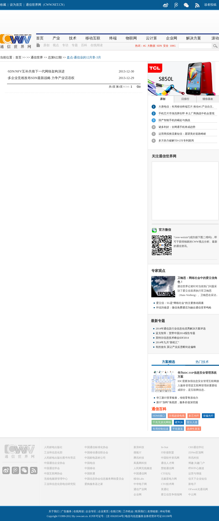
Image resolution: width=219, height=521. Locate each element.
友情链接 (152, 511)
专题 (75, 45)
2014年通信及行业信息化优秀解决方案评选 (181, 328)
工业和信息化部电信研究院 (60, 484)
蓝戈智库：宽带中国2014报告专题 (175, 333)
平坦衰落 (177, 428)
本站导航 (165, 511)
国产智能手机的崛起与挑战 (174, 120)
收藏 (3, 4)
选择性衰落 (193, 428)
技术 (72, 38)
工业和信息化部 (53, 452)
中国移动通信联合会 (96, 452)
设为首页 (16, 4)
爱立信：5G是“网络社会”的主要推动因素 (180, 303)
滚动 (215, 38)
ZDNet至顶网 (195, 452)
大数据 (151, 45)
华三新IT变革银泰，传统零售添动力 (177, 397)
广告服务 (66, 511)
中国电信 (90, 463)
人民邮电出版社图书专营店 (60, 457)
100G (173, 45)
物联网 (131, 38)
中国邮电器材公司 (95, 457)
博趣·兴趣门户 (196, 463)
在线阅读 (96, 45)
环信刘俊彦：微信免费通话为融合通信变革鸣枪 (183, 307)
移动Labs (139, 478)
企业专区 (91, 511)
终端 (113, 38)
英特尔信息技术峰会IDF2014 (172, 337)
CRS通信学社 (196, 447)
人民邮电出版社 (53, 447)
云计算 (151, 38)
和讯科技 (193, 457)
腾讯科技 (139, 457)
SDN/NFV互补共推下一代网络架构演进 (36, 71)
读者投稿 (210, 4)
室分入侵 (192, 422)
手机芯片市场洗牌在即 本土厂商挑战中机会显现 (186, 113)
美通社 (165, 489)
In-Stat (164, 447)
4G (144, 45)
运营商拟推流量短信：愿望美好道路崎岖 (182, 133)
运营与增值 (194, 473)
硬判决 (179, 422)
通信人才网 (167, 463)
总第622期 (55, 57)
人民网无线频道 (143, 468)
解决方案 (193, 38)
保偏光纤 (208, 415)
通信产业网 (140, 489)
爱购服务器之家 (94, 484)
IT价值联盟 (167, 452)
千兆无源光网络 (162, 422)
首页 (40, 38)
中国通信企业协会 (54, 463)
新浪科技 (139, 447)
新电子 (192, 484)
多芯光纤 (194, 415)
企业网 (171, 38)
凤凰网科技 (140, 463)
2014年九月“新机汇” (167, 342)
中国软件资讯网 (170, 457)
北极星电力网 (169, 478)
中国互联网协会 (53, 473)
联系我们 (140, 511)
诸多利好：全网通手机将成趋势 (177, 126)
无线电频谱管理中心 (56, 478)
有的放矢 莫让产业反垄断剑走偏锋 (176, 347)
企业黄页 (103, 511)
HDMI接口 (159, 415)
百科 (84, 45)
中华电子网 (140, 484)
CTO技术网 (167, 484)
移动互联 (92, 38)
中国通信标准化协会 (96, 447)
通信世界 (37, 57)
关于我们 (54, 511)
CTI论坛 (165, 473)
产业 (56, 38)
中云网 (192, 494)
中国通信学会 (52, 468)
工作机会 (128, 511)
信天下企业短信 (197, 478)
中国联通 (90, 473)
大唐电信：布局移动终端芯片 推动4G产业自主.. (186, 106)
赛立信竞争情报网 (171, 494)
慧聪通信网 (167, 468)
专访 (65, 45)
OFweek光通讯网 (198, 489)
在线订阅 (115, 511)
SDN (159, 45)
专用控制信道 (160, 428)
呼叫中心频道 (196, 468)
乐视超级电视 (177, 415)
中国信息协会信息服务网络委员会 (104, 478)
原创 (46, 45)
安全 (165, 45)
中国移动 (90, 468)
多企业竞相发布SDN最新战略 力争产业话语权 (41, 78)
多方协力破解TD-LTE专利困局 (176, 140)
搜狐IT (137, 452)
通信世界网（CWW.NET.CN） (46, 4)
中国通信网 (140, 473)
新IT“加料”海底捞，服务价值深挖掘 (177, 402)
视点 (56, 45)
